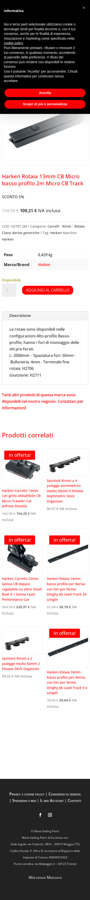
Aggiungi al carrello (47, 290)
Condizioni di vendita (64, 794)
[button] (84, 8)
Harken (56, 232)
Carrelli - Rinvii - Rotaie (66, 226)
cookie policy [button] (13, 43)
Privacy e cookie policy (26, 794)
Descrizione (20, 315)
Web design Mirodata (45, 877)
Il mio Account (52, 800)
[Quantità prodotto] (9, 290)
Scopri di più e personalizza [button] (45, 104)
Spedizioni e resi (24, 800)
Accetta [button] (45, 93)
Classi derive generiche (20, 232)
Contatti (74, 800)
